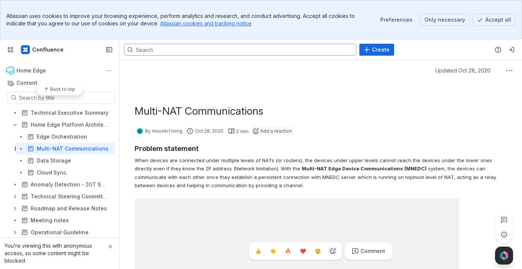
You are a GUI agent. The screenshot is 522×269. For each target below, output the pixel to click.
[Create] (376, 50)
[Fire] (288, 251)
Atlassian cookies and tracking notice (206, 23)
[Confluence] (42, 50)
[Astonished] (318, 251)
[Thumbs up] (258, 251)
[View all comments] (504, 220)
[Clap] (273, 251)
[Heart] (303, 251)
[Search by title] (65, 98)
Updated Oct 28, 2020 (463, 70)
